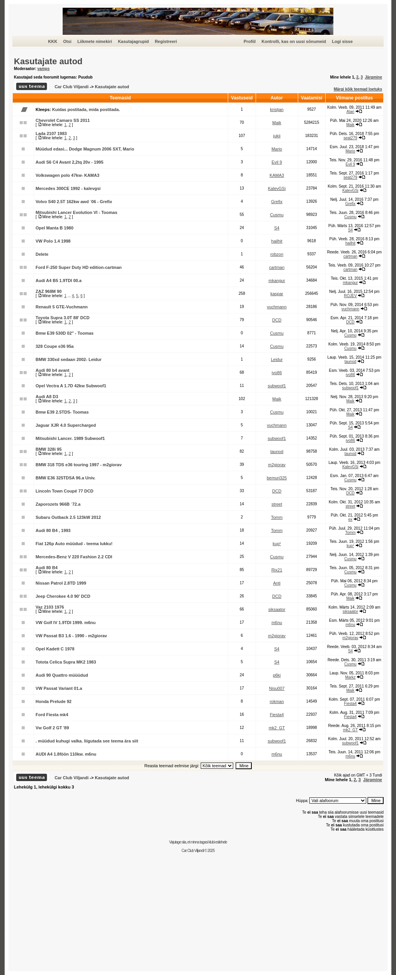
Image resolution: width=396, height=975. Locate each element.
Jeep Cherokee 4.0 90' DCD (63, 596)
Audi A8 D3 (47, 396)
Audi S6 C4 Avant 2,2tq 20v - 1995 (69, 162)
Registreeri (166, 41)
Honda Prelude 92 (54, 701)
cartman (350, 256)
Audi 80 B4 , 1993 (53, 530)
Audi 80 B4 (47, 567)
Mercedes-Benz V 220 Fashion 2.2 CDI (74, 556)
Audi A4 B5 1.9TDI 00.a (59, 280)
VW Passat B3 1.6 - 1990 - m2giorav (71, 635)
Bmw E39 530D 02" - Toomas (65, 333)
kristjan (276, 109)
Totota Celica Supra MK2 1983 (66, 662)
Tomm (277, 517)
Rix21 (276, 570)
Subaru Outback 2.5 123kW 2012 (68, 517)
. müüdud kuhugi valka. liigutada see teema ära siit (87, 741)
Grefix (276, 201)
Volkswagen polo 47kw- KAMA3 (67, 175)
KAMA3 (277, 175)
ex (350, 519)
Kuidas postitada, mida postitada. (86, 109)
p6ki (277, 675)
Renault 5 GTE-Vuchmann (62, 306)
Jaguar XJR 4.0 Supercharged (66, 425)
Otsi (67, 41)
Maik (276, 122)
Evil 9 (276, 162)
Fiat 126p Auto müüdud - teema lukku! (74, 543)
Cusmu (276, 214)
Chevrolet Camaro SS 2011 (63, 120)
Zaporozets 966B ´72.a (58, 504)
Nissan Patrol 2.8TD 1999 (61, 583)
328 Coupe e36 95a (54, 346)
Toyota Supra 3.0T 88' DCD (62, 317)
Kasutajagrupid (133, 41)
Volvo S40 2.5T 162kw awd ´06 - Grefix (74, 201)
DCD (277, 320)
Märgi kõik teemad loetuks (358, 89)
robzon (276, 254)
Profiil (250, 41)
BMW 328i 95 (48, 449)
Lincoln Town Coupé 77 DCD (65, 491)
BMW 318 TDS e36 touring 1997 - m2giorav (79, 464)
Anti (276, 583)
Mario (276, 149)
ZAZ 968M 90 (48, 291)
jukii (276, 135)
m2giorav (276, 464)
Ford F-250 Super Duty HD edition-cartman (78, 267)
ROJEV (350, 296)
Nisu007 (277, 688)
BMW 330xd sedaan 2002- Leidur (69, 359)
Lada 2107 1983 (51, 133)
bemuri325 (277, 478)
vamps (44, 69)
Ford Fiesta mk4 (52, 714)
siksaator (276, 609)
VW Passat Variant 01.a (59, 688)
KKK (52, 41)
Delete (42, 254)
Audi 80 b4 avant (52, 370)
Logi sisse (342, 41)
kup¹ (277, 543)
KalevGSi (277, 188)
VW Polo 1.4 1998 (53, 241)
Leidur (277, 359)
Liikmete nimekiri (94, 41)
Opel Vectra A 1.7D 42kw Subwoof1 (71, 385)
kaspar (276, 293)
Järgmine (373, 77)
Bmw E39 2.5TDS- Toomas (62, 412)
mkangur (276, 280)
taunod (351, 361)
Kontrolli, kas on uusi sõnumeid (293, 41)
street (276, 504)
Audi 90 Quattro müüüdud (62, 675)
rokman (277, 701)
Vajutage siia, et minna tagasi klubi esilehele (198, 842)
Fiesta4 (350, 703)
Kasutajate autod (48, 61)
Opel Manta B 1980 (54, 228)
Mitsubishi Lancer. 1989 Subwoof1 (70, 438)
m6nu (276, 622)
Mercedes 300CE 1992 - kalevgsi (68, 188)
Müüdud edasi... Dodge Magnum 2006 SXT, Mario (85, 149)
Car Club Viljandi (72, 86)
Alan (350, 111)
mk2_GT (277, 727)
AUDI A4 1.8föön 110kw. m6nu (66, 754)
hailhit (276, 241)
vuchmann (277, 306)
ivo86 (277, 372)
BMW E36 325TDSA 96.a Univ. (66, 478)
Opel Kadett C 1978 (55, 649)
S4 (276, 228)
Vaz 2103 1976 (50, 607)
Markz (350, 677)
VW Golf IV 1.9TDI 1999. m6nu (66, 622)
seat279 (350, 138)
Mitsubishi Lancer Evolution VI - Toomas (76, 212)
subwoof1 (277, 385)
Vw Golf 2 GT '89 (52, 727)
